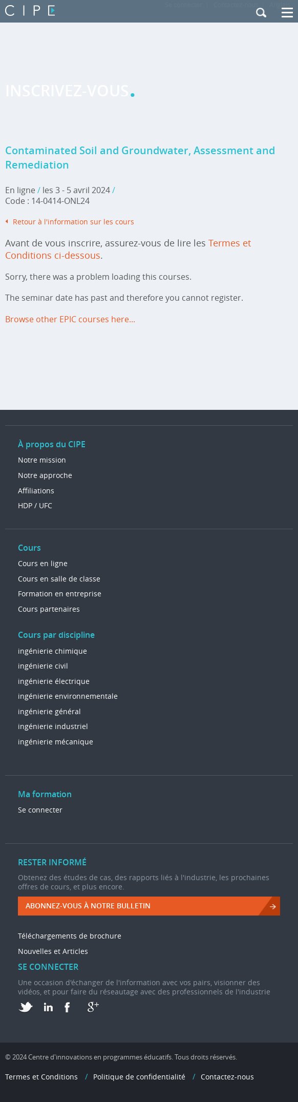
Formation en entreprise (59, 593)
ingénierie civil (43, 666)
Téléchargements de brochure (69, 936)
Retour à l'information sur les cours (73, 221)
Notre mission (42, 460)
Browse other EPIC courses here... (70, 319)
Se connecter (40, 810)
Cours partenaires (49, 609)
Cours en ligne (43, 563)
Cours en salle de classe (59, 579)
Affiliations (36, 490)
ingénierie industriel (53, 726)
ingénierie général (49, 711)
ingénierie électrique (54, 681)
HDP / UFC (35, 505)
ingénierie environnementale (68, 696)
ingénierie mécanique (55, 741)
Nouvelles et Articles (53, 951)
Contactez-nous (227, 1077)
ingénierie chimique (52, 651)
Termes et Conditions (41, 1077)
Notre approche (45, 475)
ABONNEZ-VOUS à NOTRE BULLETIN (88, 905)
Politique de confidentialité (139, 1077)
